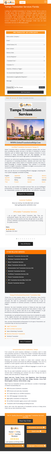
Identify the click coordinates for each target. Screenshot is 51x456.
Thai (6, 182)
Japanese (17, 176)
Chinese (7, 180)
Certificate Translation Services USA (18, 274)
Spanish (7, 178)
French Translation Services (16, 277)
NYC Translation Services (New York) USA (19, 280)
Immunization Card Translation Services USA (20, 268)
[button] (17, 239)
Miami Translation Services (15, 262)
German (44, 178)
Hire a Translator (25, 342)
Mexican (44, 176)
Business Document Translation (16, 334)
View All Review (25, 244)
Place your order (25, 421)
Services (14, 98)
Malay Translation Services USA (17, 265)
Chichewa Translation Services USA (18, 259)
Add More (41, 87)
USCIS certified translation (14, 329)
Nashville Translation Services (16, 271)
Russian (30, 176)
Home (7, 98)
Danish (30, 182)
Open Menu (45, 2)
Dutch (43, 182)
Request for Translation (25, 194)
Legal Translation (12, 326)
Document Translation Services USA (18, 256)
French (16, 182)
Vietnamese (31, 180)
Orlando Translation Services (16, 283)
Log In (22, 2)
